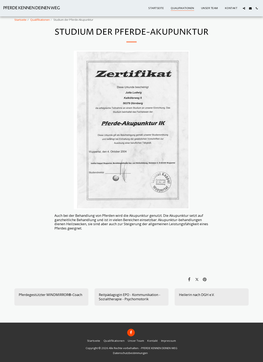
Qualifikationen (40, 20)
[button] (244, 8)
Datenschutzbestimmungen (130, 353)
